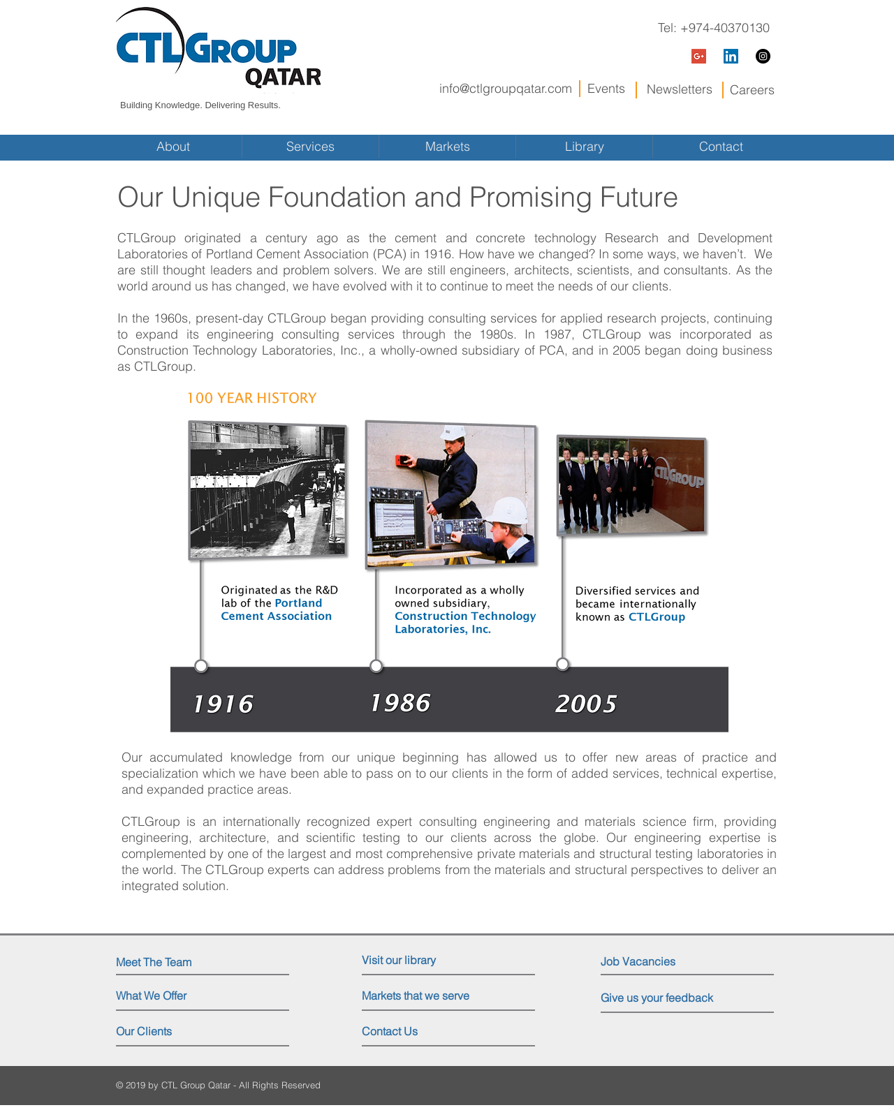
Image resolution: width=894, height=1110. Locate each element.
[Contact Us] (414, 1031)
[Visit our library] (423, 960)
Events (606, 88)
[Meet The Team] (176, 962)
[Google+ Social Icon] (698, 56)
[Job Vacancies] (663, 961)
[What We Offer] (168, 996)
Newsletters (679, 89)
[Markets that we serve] (420, 996)
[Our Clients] (168, 1031)
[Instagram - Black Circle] (763, 56)
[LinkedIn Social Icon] (731, 56)
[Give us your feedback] (667, 998)
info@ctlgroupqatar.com (505, 88)
